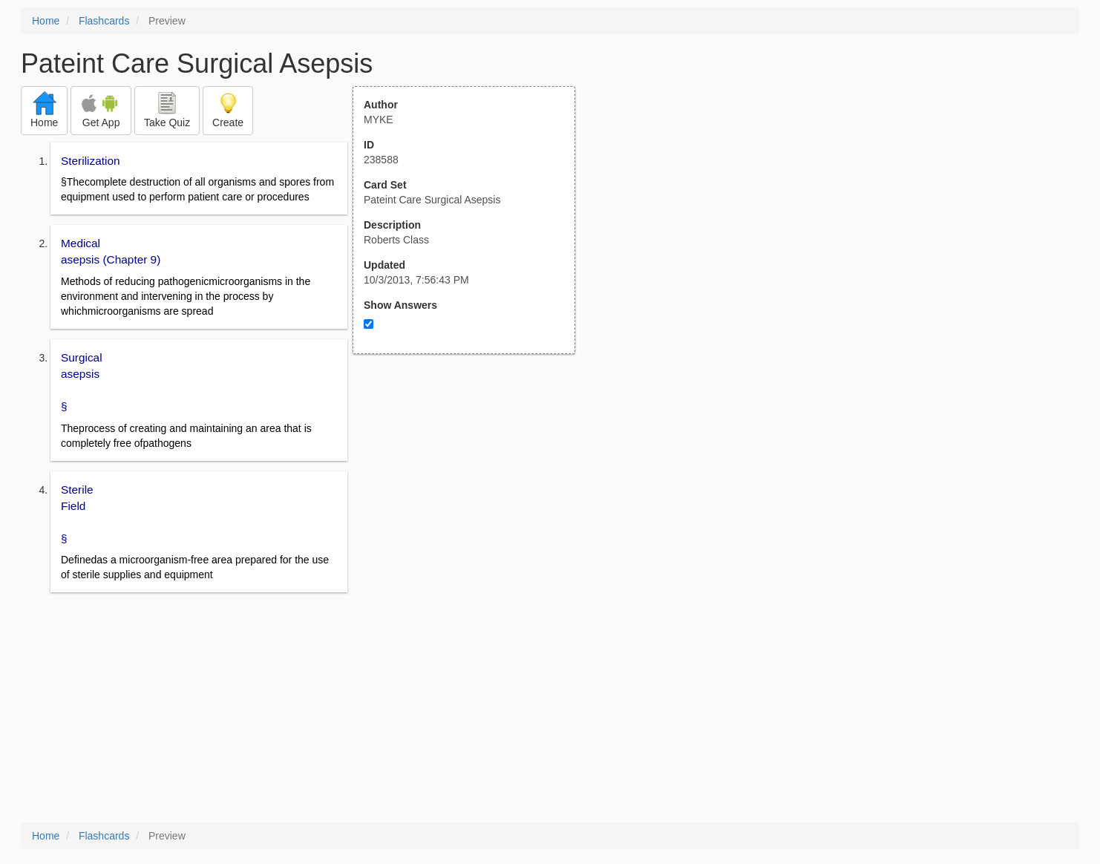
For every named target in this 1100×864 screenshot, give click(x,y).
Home (45, 21)
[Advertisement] (472, 499)
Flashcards (104, 21)
